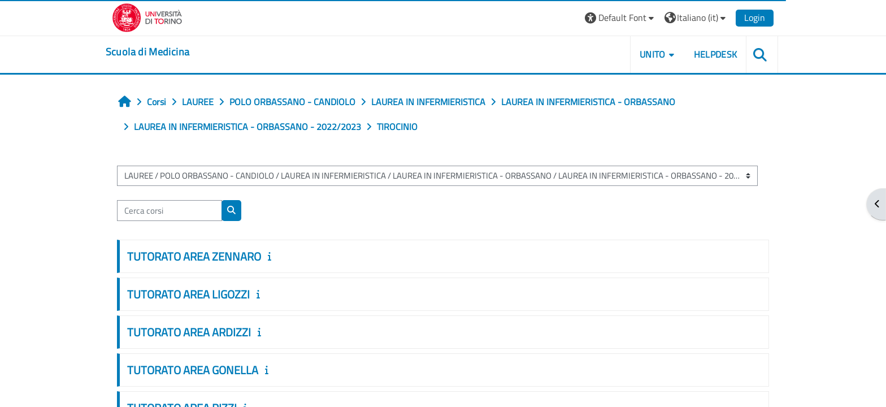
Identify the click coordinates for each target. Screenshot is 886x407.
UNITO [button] (644, 54)
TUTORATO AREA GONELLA (201, 370)
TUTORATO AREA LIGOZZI (197, 294)
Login (745, 17)
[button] (611, 18)
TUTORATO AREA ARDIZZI (197, 332)
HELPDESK (706, 54)
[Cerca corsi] (178, 210)
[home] (156, 52)
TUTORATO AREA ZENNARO (203, 256)
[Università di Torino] (156, 16)
